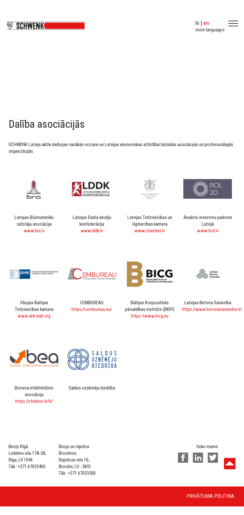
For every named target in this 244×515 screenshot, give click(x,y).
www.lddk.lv (92, 231)
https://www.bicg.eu (149, 316)
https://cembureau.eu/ (91, 309)
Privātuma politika (210, 496)
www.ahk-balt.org (34, 316)
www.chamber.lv (149, 231)
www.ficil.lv (208, 231)
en (206, 23)
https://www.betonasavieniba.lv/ (212, 309)
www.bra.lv (34, 231)
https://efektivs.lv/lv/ (34, 401)
